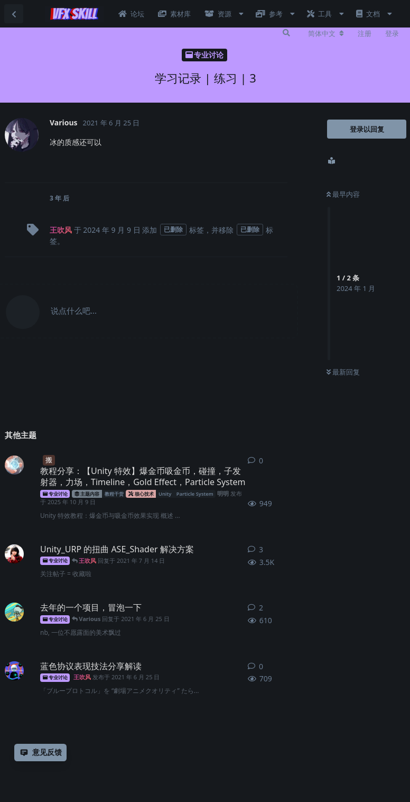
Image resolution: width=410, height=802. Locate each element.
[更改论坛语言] (326, 33)
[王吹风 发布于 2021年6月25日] (14, 670)
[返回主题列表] (13, 13)
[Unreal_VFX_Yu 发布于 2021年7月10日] (14, 553)
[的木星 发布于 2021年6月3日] (14, 612)
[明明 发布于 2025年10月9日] (14, 465)
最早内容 (343, 194)
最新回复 (343, 372)
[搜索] (286, 32)
